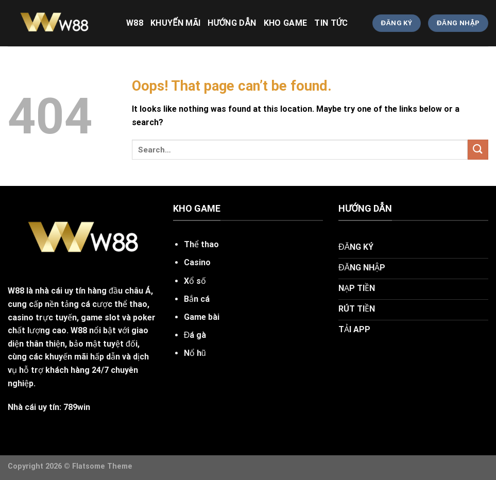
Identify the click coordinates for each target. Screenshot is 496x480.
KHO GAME (285, 23)
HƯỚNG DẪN (232, 23)
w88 (134, 23)
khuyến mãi (175, 23)
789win (76, 407)
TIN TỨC (331, 23)
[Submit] (478, 150)
